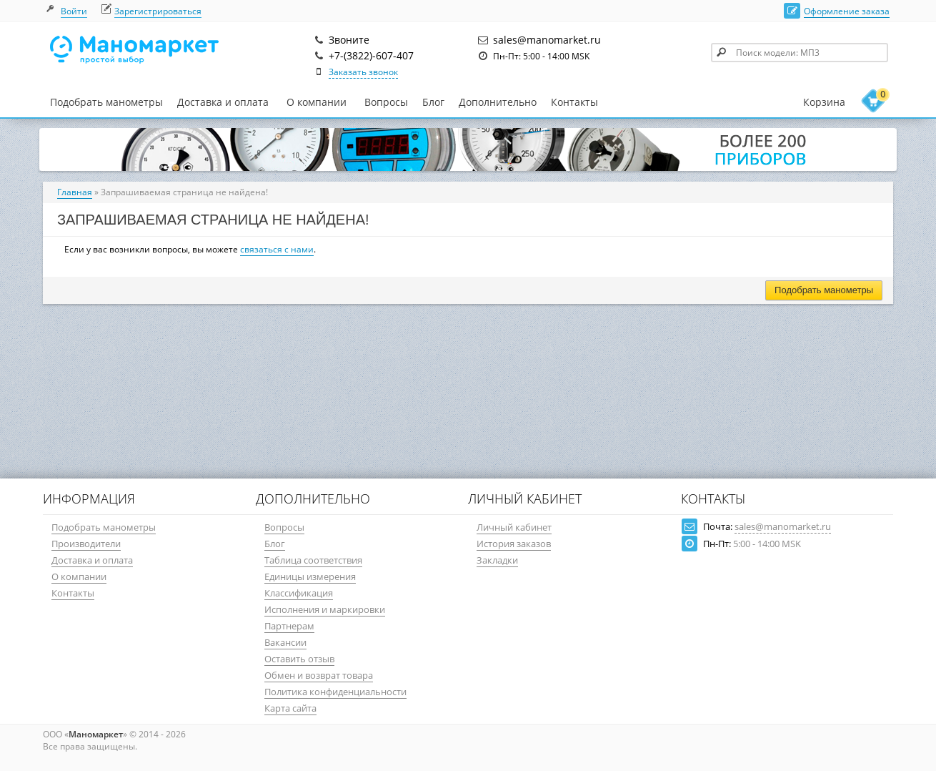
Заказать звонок (363, 72)
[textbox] (799, 52)
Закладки (497, 560)
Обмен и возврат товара (318, 675)
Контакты (574, 102)
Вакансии (285, 642)
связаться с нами (277, 249)
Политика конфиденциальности (335, 691)
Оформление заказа (847, 11)
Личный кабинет (514, 527)
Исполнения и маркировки (324, 609)
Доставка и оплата (223, 102)
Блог (433, 102)
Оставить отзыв (299, 658)
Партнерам (289, 625)
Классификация (298, 592)
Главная (74, 192)
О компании (317, 102)
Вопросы (386, 102)
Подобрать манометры (106, 102)
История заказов (514, 543)
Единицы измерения (310, 576)
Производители (86, 543)
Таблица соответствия (313, 560)
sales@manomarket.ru (783, 526)
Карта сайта (290, 708)
